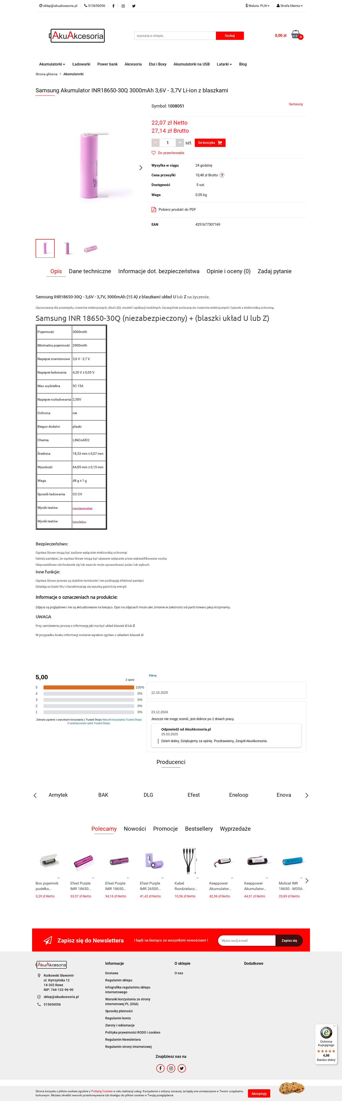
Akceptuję (259, 1093)
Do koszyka (210, 142)
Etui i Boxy (157, 64)
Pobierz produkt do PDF (174, 209)
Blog (243, 64)
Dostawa (111, 973)
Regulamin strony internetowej (128, 1047)
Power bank (107, 64)
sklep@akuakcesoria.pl (61, 997)
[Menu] (334, 1027)
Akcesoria (133, 64)
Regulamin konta (118, 1018)
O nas (179, 973)
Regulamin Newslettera (123, 1039)
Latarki (224, 64)
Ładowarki (81, 64)
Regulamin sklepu (118, 980)
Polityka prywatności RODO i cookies (132, 1032)
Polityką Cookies (102, 1091)
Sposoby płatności (119, 1011)
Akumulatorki (52, 64)
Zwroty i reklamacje (120, 1025)
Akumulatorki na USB (192, 64)
